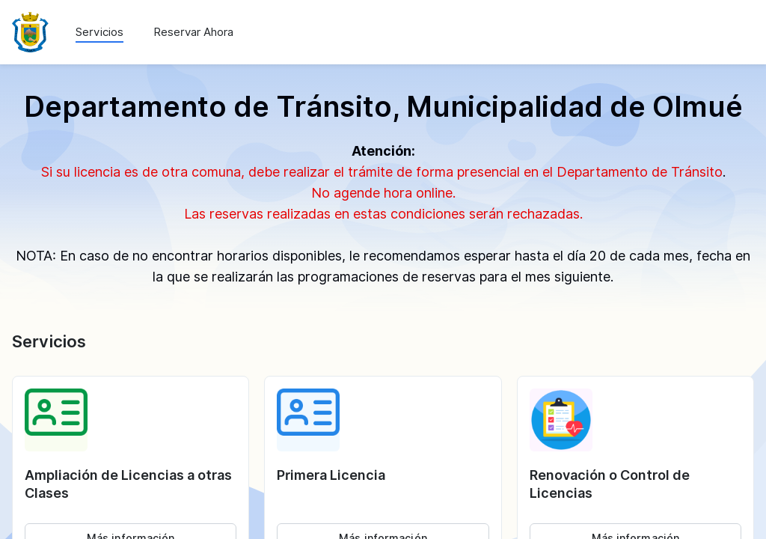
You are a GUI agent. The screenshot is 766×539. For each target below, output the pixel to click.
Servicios (99, 32)
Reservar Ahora (193, 32)
